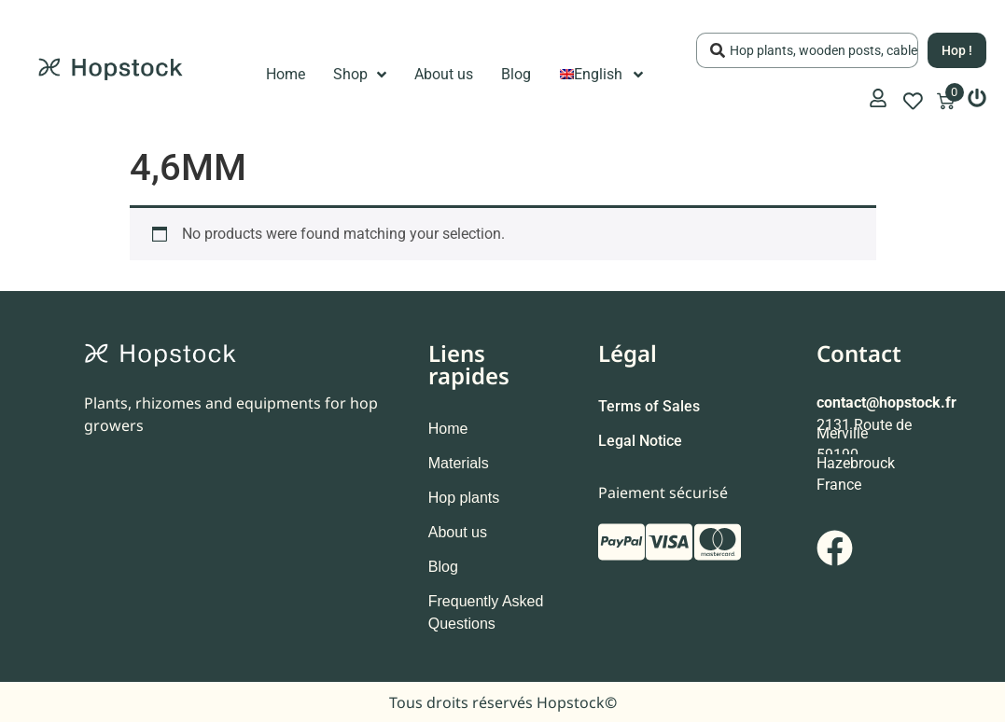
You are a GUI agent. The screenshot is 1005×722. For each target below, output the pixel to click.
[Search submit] (957, 50)
